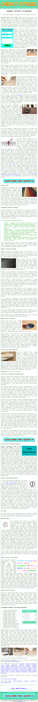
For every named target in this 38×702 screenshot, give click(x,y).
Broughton (16, 667)
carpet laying (32, 573)
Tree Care (33, 681)
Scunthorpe (14, 669)
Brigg (35, 669)
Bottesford (18, 671)
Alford (7, 671)
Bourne (2, 667)
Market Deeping (28, 669)
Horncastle (3, 673)
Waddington (23, 670)
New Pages (5, 692)
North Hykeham (26, 666)
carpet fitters (31, 59)
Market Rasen (4, 670)
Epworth (3, 671)
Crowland (19, 94)
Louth (2, 665)
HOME (19, 8)
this (32, 516)
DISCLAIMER (34, 8)
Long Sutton (23, 667)
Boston (20, 666)
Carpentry (26, 681)
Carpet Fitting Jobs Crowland (11, 661)
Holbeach (8, 666)
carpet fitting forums (11, 483)
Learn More (20, 701)
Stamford (21, 669)
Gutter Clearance (17, 681)
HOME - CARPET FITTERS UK (18, 688)
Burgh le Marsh (9, 667)
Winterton (21, 665)
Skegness (22, 663)
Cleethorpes (14, 666)
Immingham (24, 671)
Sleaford (28, 665)
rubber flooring (17, 288)
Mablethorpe (14, 665)
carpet (32, 17)
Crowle (2, 666)
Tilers (10, 681)
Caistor (8, 665)
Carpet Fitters (5, 675)
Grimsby (29, 670)
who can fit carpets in (12, 463)
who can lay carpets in (7, 450)
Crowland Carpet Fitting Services (14, 607)
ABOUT (26, 8)
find (5, 592)
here (14, 604)
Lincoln (29, 667)
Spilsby (34, 667)
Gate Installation (5, 682)
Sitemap (2, 692)
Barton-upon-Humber (6, 669)
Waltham (34, 670)
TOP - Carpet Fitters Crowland (9, 678)
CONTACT (29, 8)
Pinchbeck (34, 666)
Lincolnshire (7, 663)
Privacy (36, 692)
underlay (3, 51)
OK (24, 701)
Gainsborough (31, 671)
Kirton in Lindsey (14, 670)
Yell (13, 163)
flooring (32, 42)
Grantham (12, 671)
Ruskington (33, 663)
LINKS (22, 8)
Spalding (27, 663)
